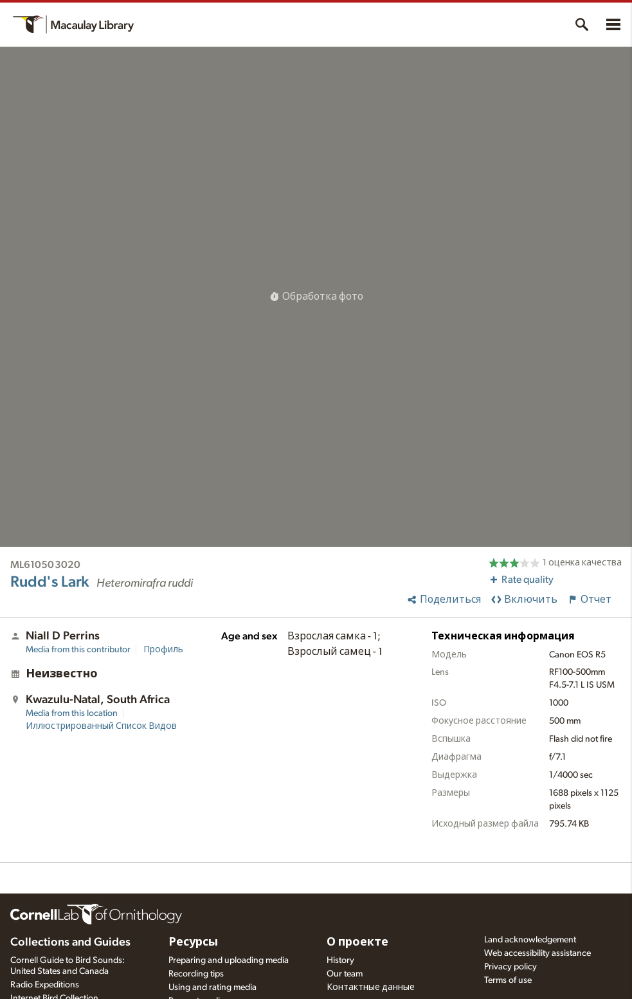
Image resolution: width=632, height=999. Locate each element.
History (340, 960)
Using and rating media (212, 987)
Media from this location (72, 713)
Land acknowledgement (530, 939)
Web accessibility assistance (537, 953)
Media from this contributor (78, 649)
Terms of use (508, 980)
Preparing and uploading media (228, 960)
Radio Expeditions (44, 984)
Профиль (163, 649)
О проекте (357, 942)
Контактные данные (371, 987)
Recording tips (196, 973)
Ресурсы (193, 942)
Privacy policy (510, 966)
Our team (345, 973)
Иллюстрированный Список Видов (101, 726)
